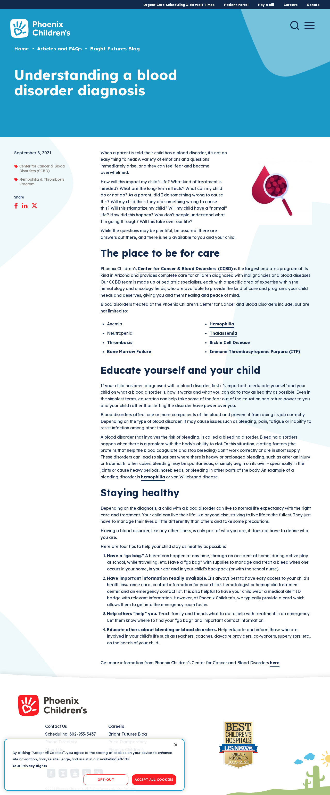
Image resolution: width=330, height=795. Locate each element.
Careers (290, 5)
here (274, 662)
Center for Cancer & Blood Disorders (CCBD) (185, 268)
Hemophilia (222, 323)
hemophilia (153, 476)
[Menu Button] (309, 25)
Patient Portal (236, 5)
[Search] (295, 25)
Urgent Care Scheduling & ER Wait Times (178, 5)
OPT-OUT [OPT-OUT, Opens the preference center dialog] (105, 779)
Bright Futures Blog (115, 48)
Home (21, 48)
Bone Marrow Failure (129, 351)
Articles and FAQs (59, 48)
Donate (313, 5)
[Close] (176, 745)
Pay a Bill (266, 5)
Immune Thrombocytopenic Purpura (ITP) (255, 351)
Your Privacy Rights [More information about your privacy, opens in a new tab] (29, 766)
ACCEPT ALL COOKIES (154, 779)
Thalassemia (223, 333)
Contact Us (56, 726)
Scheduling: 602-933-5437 (70, 734)
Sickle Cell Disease (230, 342)
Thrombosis (120, 342)
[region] (94, 765)
